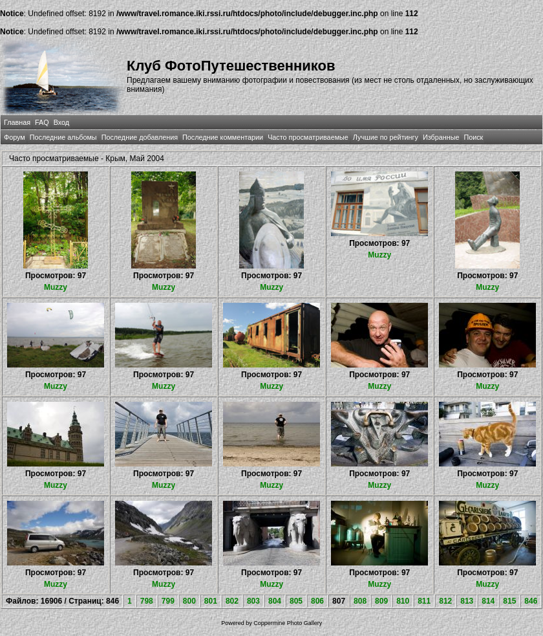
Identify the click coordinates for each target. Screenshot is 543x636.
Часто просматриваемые (308, 137)
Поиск (473, 137)
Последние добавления (139, 137)
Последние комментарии (222, 137)
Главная (17, 122)
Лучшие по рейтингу (385, 137)
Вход (61, 122)
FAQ (42, 122)
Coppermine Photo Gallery (287, 623)
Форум (14, 137)
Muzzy (55, 287)
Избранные (441, 137)
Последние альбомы (63, 137)
